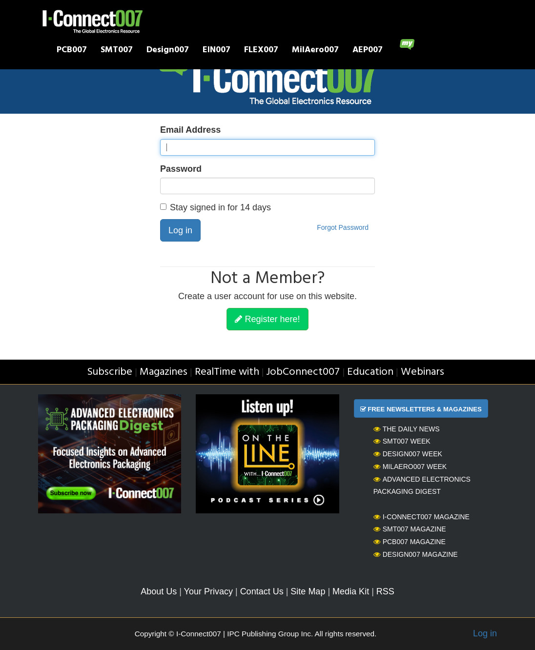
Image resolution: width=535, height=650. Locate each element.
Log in (180, 230)
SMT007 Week (402, 441)
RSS (385, 591)
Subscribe (109, 372)
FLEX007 (261, 51)
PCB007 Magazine (409, 542)
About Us (159, 591)
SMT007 (117, 51)
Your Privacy (208, 591)
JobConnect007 (303, 372)
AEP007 (367, 51)
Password (181, 169)
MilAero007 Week (410, 466)
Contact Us (262, 591)
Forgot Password (343, 227)
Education (370, 372)
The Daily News (406, 429)
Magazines (163, 372)
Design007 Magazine (415, 554)
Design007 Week (407, 454)
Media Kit (350, 591)
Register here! (267, 319)
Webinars (422, 372)
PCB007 (72, 51)
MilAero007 (315, 51)
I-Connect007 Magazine (421, 517)
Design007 (167, 51)
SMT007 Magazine (409, 529)
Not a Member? (267, 278)
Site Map (307, 591)
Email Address (190, 130)
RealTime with (227, 372)
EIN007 (216, 51)
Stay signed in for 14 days (215, 207)
